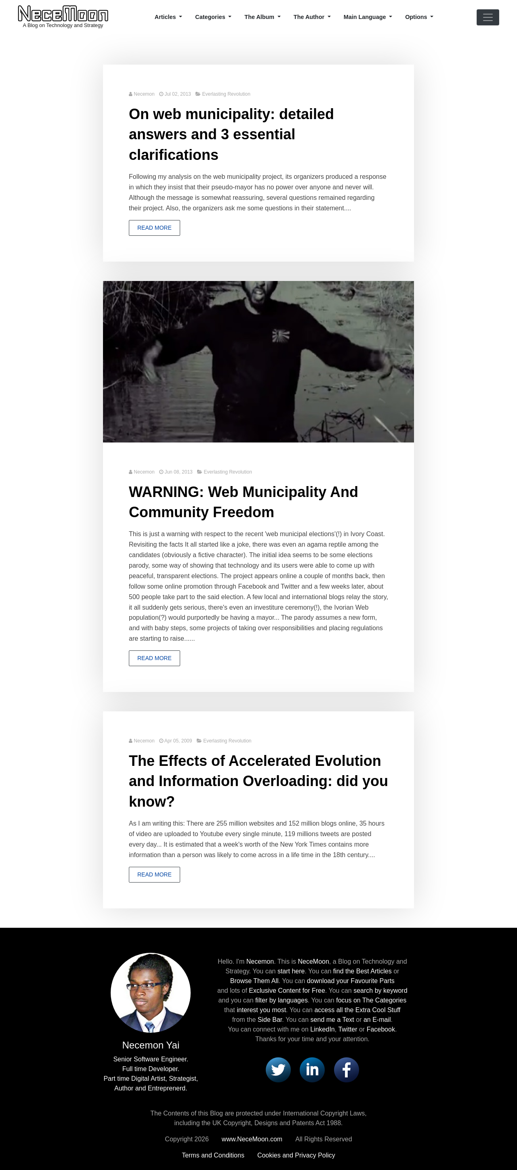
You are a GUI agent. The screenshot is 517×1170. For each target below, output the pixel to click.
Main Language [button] (366, 17)
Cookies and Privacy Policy (296, 1155)
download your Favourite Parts (351, 980)
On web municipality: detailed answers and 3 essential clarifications (231, 134)
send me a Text (332, 1019)
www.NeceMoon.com (252, 1139)
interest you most (261, 1009)
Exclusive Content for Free (287, 990)
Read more (154, 227)
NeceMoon (313, 961)
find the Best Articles (362, 971)
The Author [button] (310, 17)
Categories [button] (211, 17)
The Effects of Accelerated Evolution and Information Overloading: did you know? (258, 781)
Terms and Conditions (213, 1155)
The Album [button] (260, 17)
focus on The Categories (371, 1000)
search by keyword (380, 990)
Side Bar (270, 1019)
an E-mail (377, 1019)
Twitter (347, 1029)
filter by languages (281, 1000)
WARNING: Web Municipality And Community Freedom (243, 502)
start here (291, 971)
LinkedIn (322, 1029)
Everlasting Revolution (226, 94)
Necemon (144, 94)
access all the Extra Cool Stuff (357, 1009)
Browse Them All (254, 980)
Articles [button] (166, 17)
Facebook (381, 1029)
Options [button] (417, 17)
